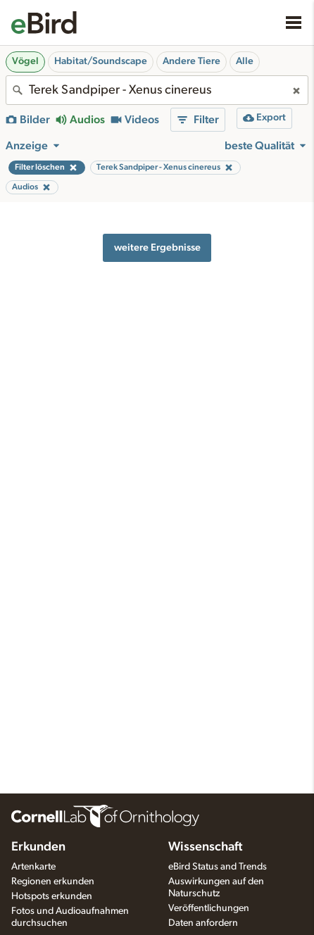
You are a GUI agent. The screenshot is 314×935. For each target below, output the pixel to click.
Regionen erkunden (52, 881)
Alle (244, 61)
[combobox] (157, 90)
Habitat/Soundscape (100, 61)
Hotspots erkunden (51, 896)
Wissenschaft (205, 847)
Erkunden (38, 847)
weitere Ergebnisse (157, 247)
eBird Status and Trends (217, 867)
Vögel (25, 61)
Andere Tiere (191, 61)
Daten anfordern (203, 923)
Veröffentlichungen (208, 908)
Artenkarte (33, 867)
